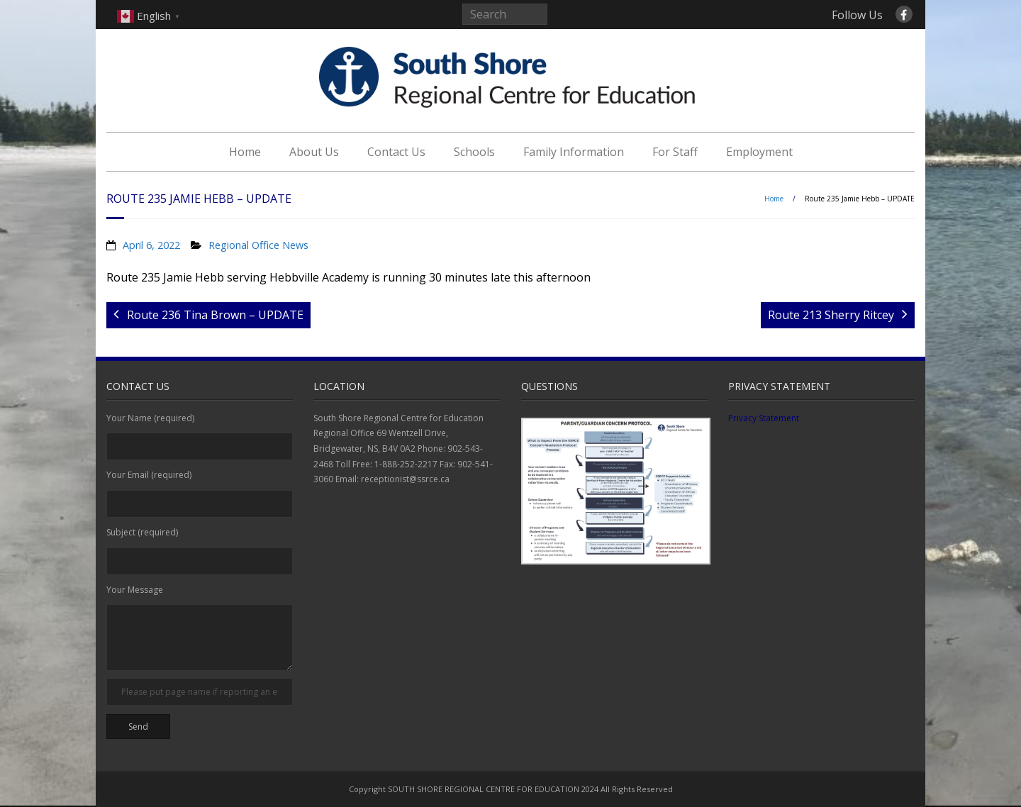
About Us (314, 152)
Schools (474, 152)
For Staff (675, 152)
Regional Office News (258, 245)
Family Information (573, 152)
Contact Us (396, 152)
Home (245, 152)
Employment (759, 152)
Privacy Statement (763, 418)
